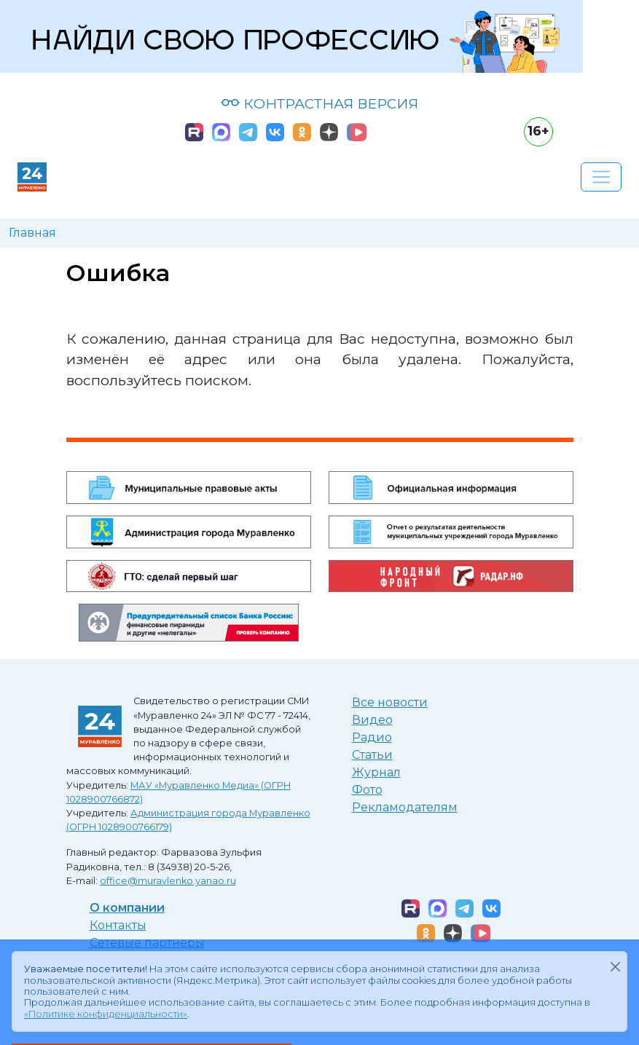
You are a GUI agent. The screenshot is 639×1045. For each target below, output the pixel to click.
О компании (127, 908)
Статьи (372, 755)
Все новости (390, 702)
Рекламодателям (405, 807)
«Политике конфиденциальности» (105, 1014)
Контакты (118, 925)
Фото (367, 790)
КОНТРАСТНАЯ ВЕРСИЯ (319, 103)
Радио (372, 737)
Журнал (376, 772)
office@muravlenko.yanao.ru (168, 880)
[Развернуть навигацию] (601, 177)
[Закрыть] (615, 966)
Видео (372, 720)
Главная (32, 233)
